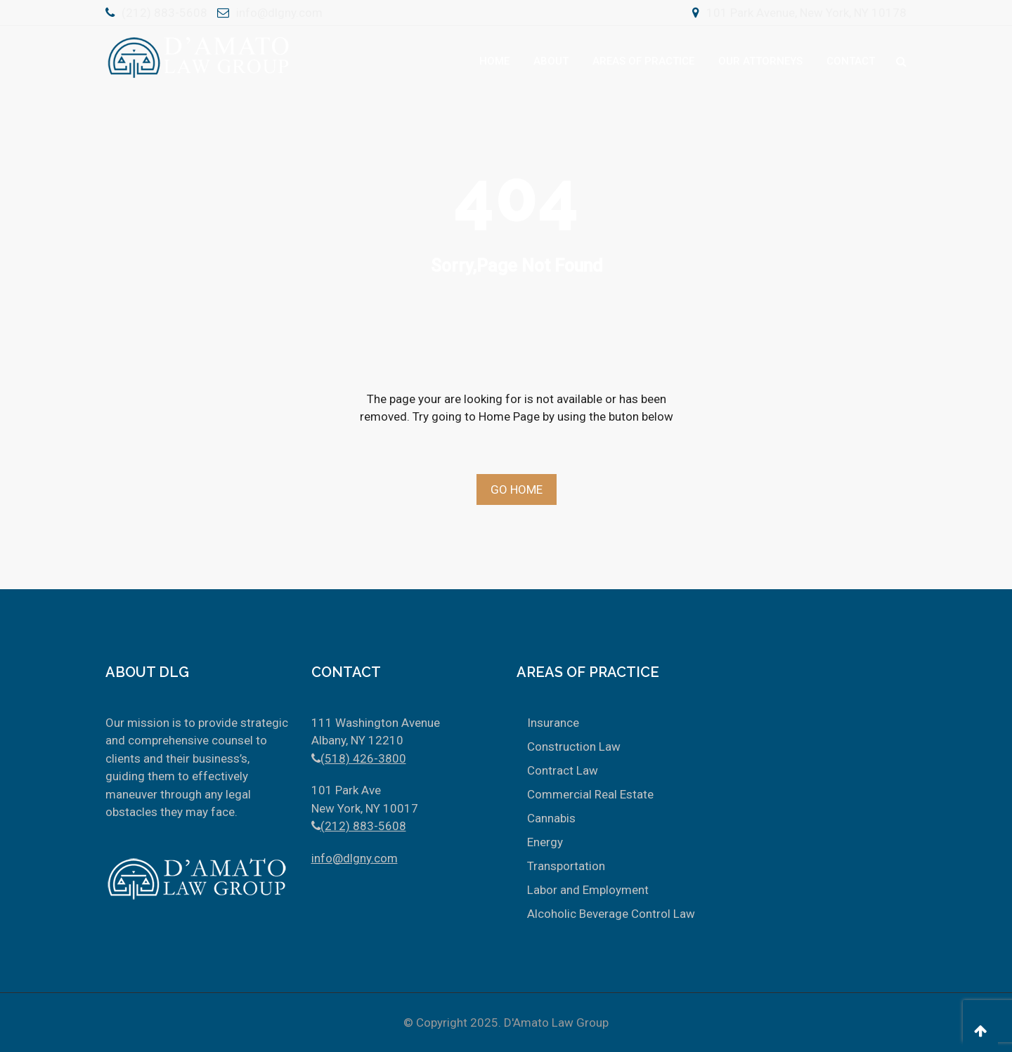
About (551, 61)
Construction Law (574, 746)
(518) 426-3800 (363, 758)
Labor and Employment (588, 890)
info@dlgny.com (279, 13)
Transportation (566, 866)
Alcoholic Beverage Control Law (611, 914)
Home (494, 61)
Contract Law (562, 770)
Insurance (553, 723)
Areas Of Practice (643, 61)
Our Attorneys (760, 61)
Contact (850, 61)
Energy (545, 842)
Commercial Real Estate (590, 794)
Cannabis (551, 818)
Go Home (517, 489)
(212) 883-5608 (164, 13)
